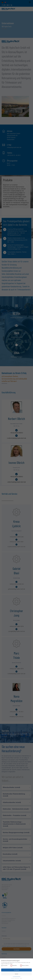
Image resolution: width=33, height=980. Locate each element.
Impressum (21, 978)
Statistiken (15, 965)
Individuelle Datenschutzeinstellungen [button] (16, 976)
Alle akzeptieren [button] (16, 970)
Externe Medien (25, 965)
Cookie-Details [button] (12, 978)
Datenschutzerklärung (16, 978)
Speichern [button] (16, 974)
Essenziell (5, 965)
